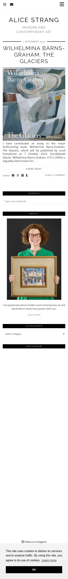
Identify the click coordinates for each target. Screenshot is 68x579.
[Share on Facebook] (13, 175)
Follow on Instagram (34, 541)
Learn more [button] (49, 560)
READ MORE (34, 314)
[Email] (11, 4)
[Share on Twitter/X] (18, 175)
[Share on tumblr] (27, 175)
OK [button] (34, 569)
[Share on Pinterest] (22, 175)
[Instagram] (4, 4)
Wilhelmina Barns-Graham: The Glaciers (34, 54)
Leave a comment (55, 175)
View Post (34, 169)
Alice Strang (34, 19)
